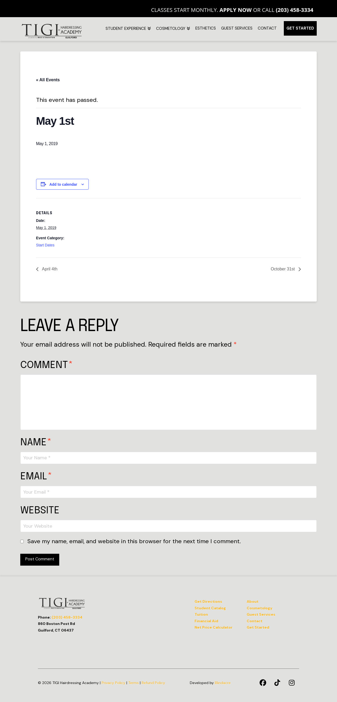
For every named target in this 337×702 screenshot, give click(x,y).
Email (36, 476)
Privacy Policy (113, 682)
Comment (46, 365)
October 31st (283, 269)
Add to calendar (63, 184)
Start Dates (45, 245)
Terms (133, 682)
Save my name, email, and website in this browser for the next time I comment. (134, 541)
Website (40, 510)
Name (36, 442)
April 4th (49, 269)
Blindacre (223, 682)
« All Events (48, 80)
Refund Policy (153, 682)
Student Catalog (210, 608)
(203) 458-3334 (294, 9)
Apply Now (236, 9)
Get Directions (208, 601)
